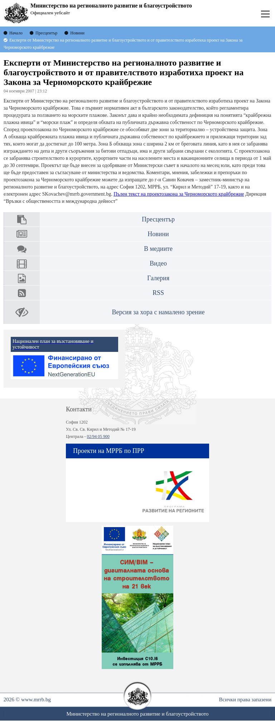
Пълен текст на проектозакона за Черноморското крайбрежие (179, 194)
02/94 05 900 (98, 436)
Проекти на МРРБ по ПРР (108, 450)
